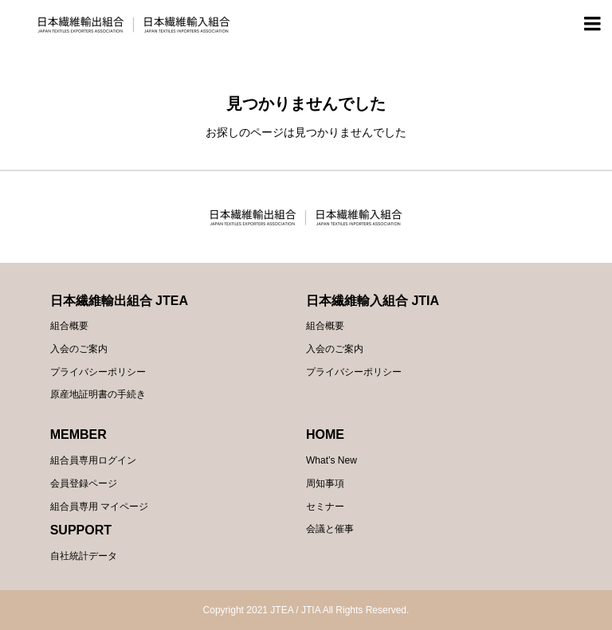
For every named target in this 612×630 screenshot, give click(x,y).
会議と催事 (330, 528)
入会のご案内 (79, 348)
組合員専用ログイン (93, 460)
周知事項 (325, 483)
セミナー (325, 506)
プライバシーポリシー (98, 372)
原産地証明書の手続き (98, 394)
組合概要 (69, 325)
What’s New (331, 460)
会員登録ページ (83, 483)
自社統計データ (83, 556)
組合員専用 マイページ (99, 506)
